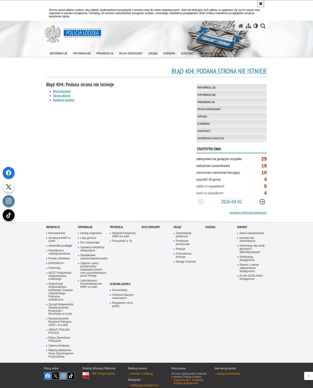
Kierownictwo (56, 251)
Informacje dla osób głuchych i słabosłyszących (252, 267)
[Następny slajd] (262, 201)
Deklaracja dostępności (247, 276)
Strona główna (62, 95)
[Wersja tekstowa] (255, 26)
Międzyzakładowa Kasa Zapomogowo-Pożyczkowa (61, 371)
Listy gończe (88, 255)
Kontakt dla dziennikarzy (247, 257)
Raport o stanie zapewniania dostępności (249, 286)
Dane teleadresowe (252, 251)
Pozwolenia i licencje (184, 273)
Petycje (180, 266)
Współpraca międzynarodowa (59, 270)
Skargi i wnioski (186, 279)
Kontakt (204, 131)
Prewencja (206, 102)
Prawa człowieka (59, 276)
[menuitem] (58, 52)
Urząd (202, 116)
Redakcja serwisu (63, 100)
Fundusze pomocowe (183, 261)
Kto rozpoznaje (89, 260)
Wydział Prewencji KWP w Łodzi (123, 253)
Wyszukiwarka (62, 91)
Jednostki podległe (60, 263)
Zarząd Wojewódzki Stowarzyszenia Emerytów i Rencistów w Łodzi (60, 327)
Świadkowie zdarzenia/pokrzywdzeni (93, 275)
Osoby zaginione (91, 251)
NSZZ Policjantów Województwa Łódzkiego (59, 294)
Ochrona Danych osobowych (123, 314)
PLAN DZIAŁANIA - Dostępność (252, 295)
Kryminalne (207, 95)
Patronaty (54, 285)
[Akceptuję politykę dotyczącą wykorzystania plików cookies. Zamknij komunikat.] (260, 3)
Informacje (207, 87)
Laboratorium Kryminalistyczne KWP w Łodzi (91, 301)
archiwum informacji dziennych (248, 212)
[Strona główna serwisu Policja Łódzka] (240, 26)
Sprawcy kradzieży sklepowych (92, 267)
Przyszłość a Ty (122, 259)
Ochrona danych (211, 138)
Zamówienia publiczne (183, 253)
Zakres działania (58, 363)
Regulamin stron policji (122, 322)
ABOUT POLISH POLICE (59, 349)
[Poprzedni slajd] (200, 201)
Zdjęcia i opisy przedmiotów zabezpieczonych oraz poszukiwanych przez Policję (93, 287)
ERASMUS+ (56, 281)
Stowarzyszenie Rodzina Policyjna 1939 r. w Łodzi (59, 340)
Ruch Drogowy (209, 109)
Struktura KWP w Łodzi (59, 257)
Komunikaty (119, 307)
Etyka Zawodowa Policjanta (59, 357)
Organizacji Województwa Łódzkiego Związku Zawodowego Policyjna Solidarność (60, 309)
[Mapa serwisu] (248, 26)
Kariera (204, 123)
